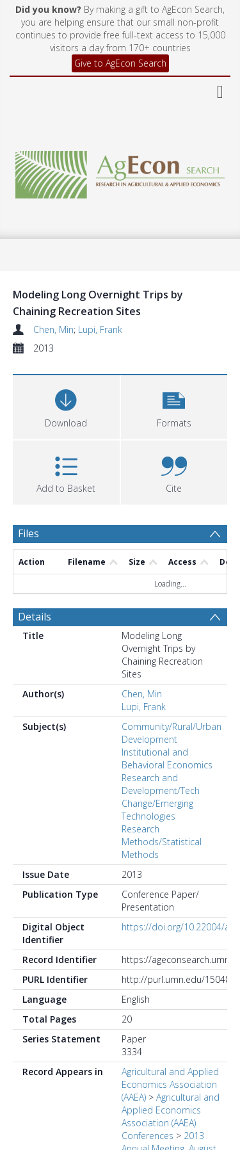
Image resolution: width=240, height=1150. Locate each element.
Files (28, 533)
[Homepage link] (120, 171)
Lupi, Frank (100, 329)
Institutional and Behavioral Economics (167, 758)
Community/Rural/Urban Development (171, 732)
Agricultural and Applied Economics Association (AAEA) (170, 1084)
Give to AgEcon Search (120, 63)
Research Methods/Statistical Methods (162, 842)
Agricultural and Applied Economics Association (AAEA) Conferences (171, 1116)
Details (34, 617)
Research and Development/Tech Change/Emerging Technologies (161, 797)
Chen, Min (53, 329)
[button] (174, 405)
